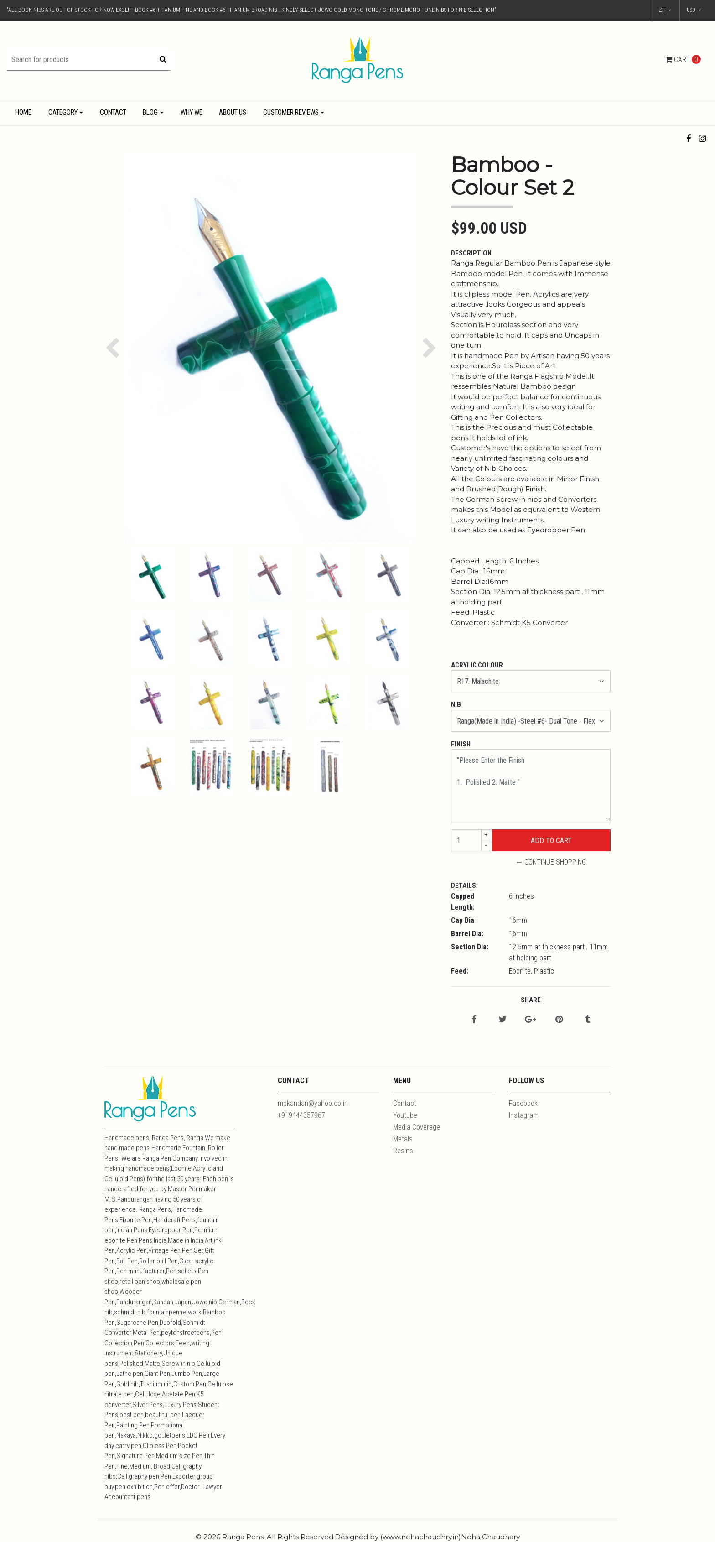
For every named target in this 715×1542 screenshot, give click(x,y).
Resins (403, 1150)
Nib (456, 704)
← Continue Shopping (550, 862)
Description (471, 253)
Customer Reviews (291, 112)
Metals (403, 1139)
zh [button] (663, 10)
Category (63, 112)
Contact (113, 112)
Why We (191, 112)
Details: (464, 885)
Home (23, 112)
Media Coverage (416, 1127)
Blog (150, 112)
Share (531, 1000)
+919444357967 (301, 1115)
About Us (232, 112)
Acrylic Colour (477, 665)
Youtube (405, 1115)
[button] (694, 10)
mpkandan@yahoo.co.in (313, 1103)
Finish (461, 744)
